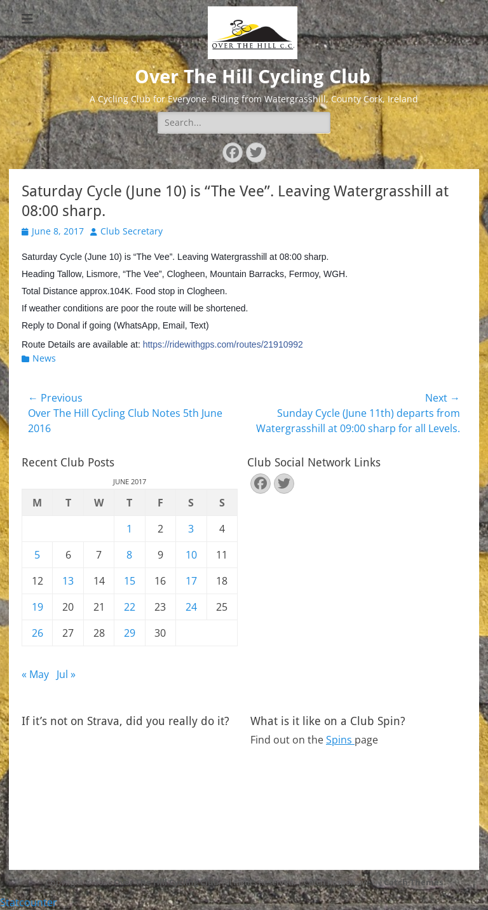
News (44, 358)
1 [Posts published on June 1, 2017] (129, 529)
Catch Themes (413, 882)
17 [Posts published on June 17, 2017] (191, 581)
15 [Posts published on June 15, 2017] (129, 581)
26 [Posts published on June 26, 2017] (37, 633)
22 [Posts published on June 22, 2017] (129, 607)
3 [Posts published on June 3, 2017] (191, 529)
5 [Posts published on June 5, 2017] (37, 555)
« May (35, 674)
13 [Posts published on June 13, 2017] (68, 581)
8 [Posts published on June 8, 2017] (129, 555)
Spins (340, 740)
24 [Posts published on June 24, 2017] (191, 607)
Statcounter (28, 902)
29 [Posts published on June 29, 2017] (129, 633)
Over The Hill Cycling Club (252, 76)
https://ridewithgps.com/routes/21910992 (223, 344)
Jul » (66, 674)
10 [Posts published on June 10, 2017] (191, 555)
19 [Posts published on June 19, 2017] (37, 607)
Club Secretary (131, 231)
